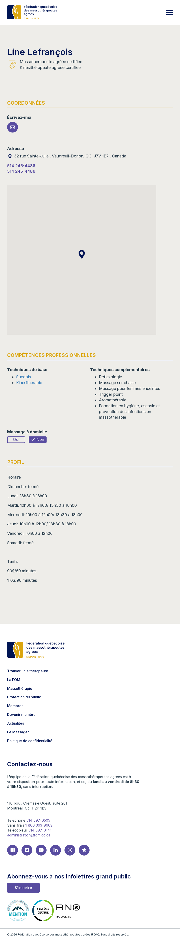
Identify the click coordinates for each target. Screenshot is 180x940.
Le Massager (18, 732)
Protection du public (24, 697)
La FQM (13, 679)
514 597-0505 (38, 820)
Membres (15, 705)
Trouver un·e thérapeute (27, 671)
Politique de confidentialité (29, 741)
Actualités (15, 723)
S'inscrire (23, 887)
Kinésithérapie (29, 382)
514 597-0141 (39, 830)
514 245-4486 (21, 165)
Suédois (23, 376)
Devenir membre (21, 714)
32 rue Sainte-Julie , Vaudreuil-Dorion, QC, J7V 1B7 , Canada (66, 156)
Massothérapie (19, 688)
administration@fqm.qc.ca (28, 835)
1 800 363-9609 (39, 825)
